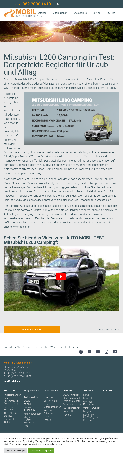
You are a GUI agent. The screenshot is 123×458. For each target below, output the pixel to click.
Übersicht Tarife (9, 420)
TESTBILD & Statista (10, 414)
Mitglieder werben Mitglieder (29, 420)
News (86, 394)
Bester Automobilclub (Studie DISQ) (11, 401)
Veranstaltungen (91, 407)
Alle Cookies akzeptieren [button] (41, 450)
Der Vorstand (50, 400)
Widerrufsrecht (58, 347)
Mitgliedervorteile (32, 413)
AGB (17, 347)
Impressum (75, 347)
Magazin (87, 411)
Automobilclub (80, 12)
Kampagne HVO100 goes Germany (90, 417)
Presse (47, 419)
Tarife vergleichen (31, 329)
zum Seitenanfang (108, 329)
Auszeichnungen (12, 394)
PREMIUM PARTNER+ (29, 409)
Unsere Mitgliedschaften (52, 405)
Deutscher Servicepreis (10, 408)
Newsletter (69, 411)
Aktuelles (110, 12)
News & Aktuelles (48, 412)
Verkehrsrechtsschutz (74, 404)
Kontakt (40, 16)
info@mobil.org (12, 381)
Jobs (46, 416)
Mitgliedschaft (60, 12)
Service (96, 12)
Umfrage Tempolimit (89, 403)
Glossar (27, 347)
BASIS (27, 400)
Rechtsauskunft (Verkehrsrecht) (71, 399)
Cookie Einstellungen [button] (15, 450)
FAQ (26, 426)
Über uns (48, 397)
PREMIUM (29, 404)
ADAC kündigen (71, 394)
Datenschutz (40, 347)
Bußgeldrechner (71, 407)
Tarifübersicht (31, 397)
